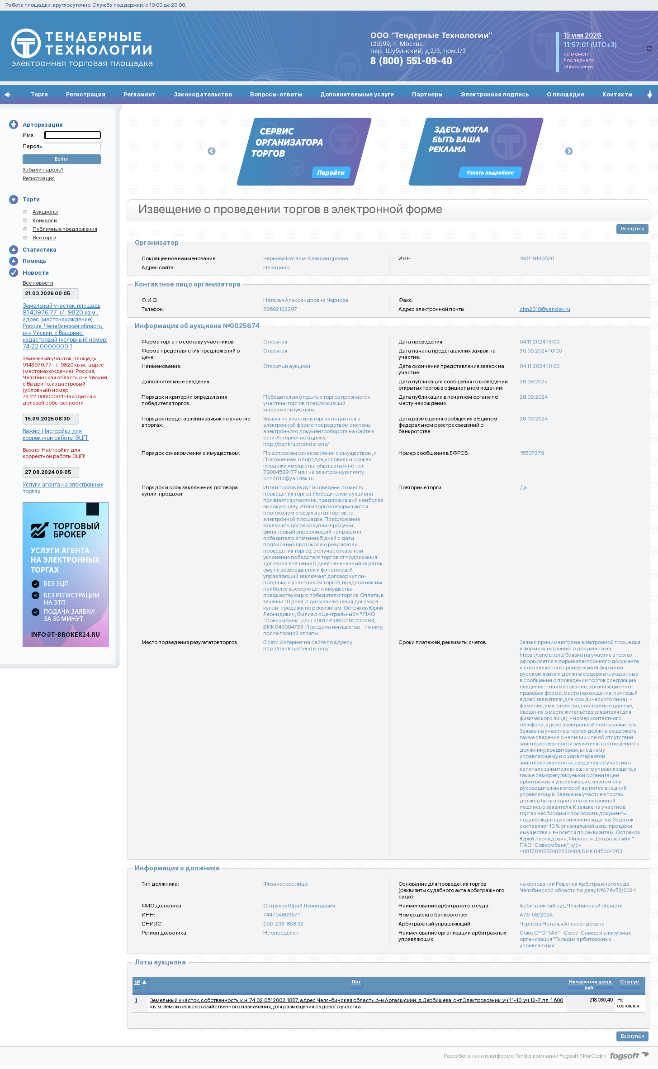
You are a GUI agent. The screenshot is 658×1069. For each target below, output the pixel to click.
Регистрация (85, 94)
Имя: (29, 135)
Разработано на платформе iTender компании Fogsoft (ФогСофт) (525, 1056)
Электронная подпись (495, 94)
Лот (356, 982)
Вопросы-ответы (276, 94)
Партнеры (427, 94)
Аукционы (45, 212)
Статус (629, 982)
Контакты (617, 94)
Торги (39, 94)
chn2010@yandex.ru (545, 309)
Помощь (34, 261)
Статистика (39, 250)
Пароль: (33, 146)
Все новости (38, 283)
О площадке (565, 94)
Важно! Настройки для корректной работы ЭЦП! (56, 434)
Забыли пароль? (43, 170)
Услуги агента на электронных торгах (63, 488)
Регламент (139, 94)
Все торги (45, 237)
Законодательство (203, 94)
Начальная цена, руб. (591, 985)
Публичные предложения (65, 229)
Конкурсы (45, 220)
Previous (211, 151)
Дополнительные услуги (357, 94)
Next (568, 151)
